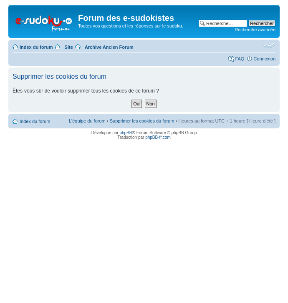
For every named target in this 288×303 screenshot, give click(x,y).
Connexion (264, 58)
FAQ (239, 58)
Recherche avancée (255, 29)
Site (69, 47)
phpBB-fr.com (158, 137)
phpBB (125, 132)
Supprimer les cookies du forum (142, 120)
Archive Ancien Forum (109, 47)
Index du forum (36, 47)
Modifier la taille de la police (269, 45)
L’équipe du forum (87, 120)
